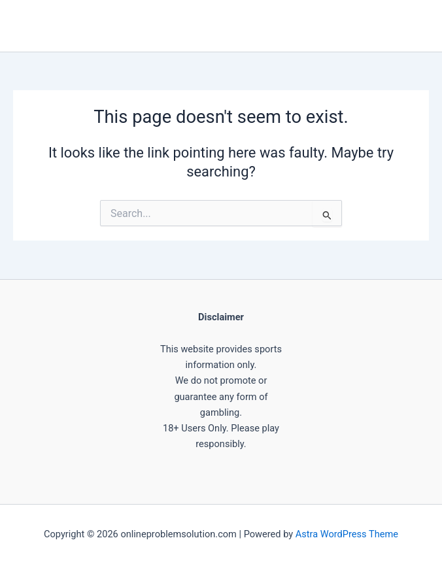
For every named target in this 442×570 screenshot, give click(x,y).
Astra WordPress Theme (347, 534)
